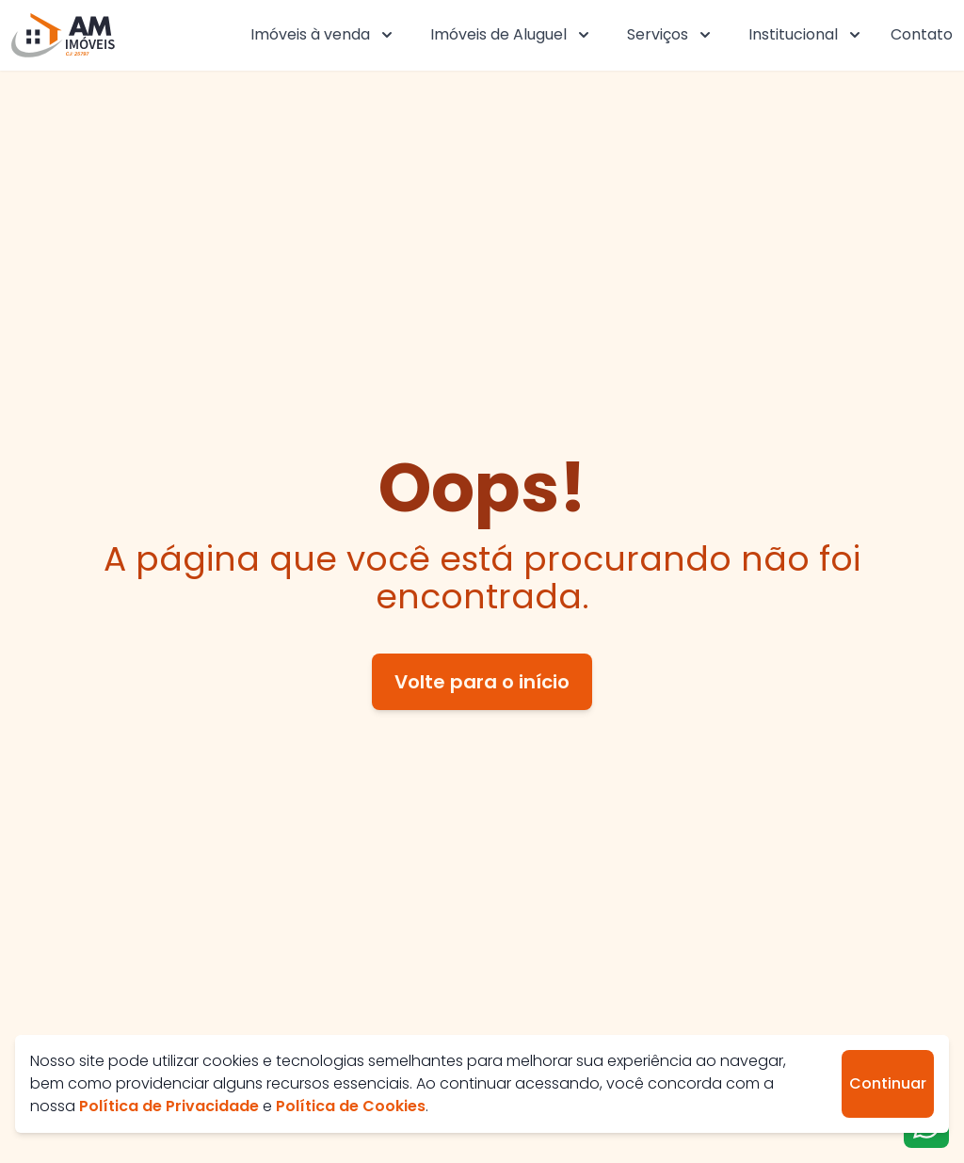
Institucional (806, 34)
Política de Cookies (351, 1106)
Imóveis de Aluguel (511, 34)
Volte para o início (482, 682)
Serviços (671, 34)
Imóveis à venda (323, 34)
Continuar (887, 1083)
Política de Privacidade (169, 1106)
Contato (922, 34)
